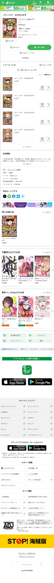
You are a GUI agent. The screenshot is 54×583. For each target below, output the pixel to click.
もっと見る (46, 212)
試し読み (11, 41)
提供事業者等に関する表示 (37, 497)
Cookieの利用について (36, 508)
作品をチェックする (28, 53)
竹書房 (11, 172)
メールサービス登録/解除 (10, 474)
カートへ (16, 47)
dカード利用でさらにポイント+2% (27, 34)
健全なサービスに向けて (37, 502)
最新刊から (48, 74)
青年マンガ (13, 175)
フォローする (33, 19)
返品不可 (20, 37)
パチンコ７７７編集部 (25, 19)
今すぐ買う (41, 47)
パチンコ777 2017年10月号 (24, 130)
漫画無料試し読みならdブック (9, 349)
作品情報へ (26, 58)
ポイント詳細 (23, 31)
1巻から (41, 74)
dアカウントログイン (8, 485)
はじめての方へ (8, 468)
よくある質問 (33, 474)
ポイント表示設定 (34, 480)
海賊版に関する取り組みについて (11, 514)
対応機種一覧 (33, 468)
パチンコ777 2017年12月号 (24, 95)
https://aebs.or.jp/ (23, 531)
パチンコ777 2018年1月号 (23, 78)
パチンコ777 (14, 178)
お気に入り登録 (46, 65)
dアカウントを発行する (27, 553)
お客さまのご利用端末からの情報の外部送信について (38, 514)
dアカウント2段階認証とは (10, 508)
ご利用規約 (5, 497)
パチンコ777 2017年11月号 (24, 113)
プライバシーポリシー (9, 502)
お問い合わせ (6, 480)
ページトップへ (27, 564)
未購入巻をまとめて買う (28, 70)
